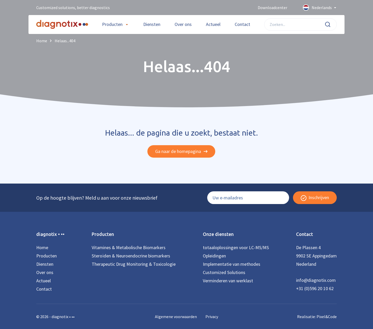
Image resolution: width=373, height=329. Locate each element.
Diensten (151, 24)
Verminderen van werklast (228, 281)
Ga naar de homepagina (181, 151)
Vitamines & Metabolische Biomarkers (129, 247)
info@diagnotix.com (316, 280)
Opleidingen (214, 256)
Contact (242, 24)
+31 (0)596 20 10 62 (315, 288)
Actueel (213, 24)
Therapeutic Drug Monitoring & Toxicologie (134, 264)
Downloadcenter (272, 7)
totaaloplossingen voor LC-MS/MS (236, 247)
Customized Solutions (224, 272)
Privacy (211, 316)
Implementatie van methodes (231, 264)
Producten (112, 24)
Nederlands (320, 8)
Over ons (183, 24)
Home (42, 247)
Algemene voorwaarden (176, 316)
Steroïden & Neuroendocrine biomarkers (131, 256)
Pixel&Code (327, 316)
